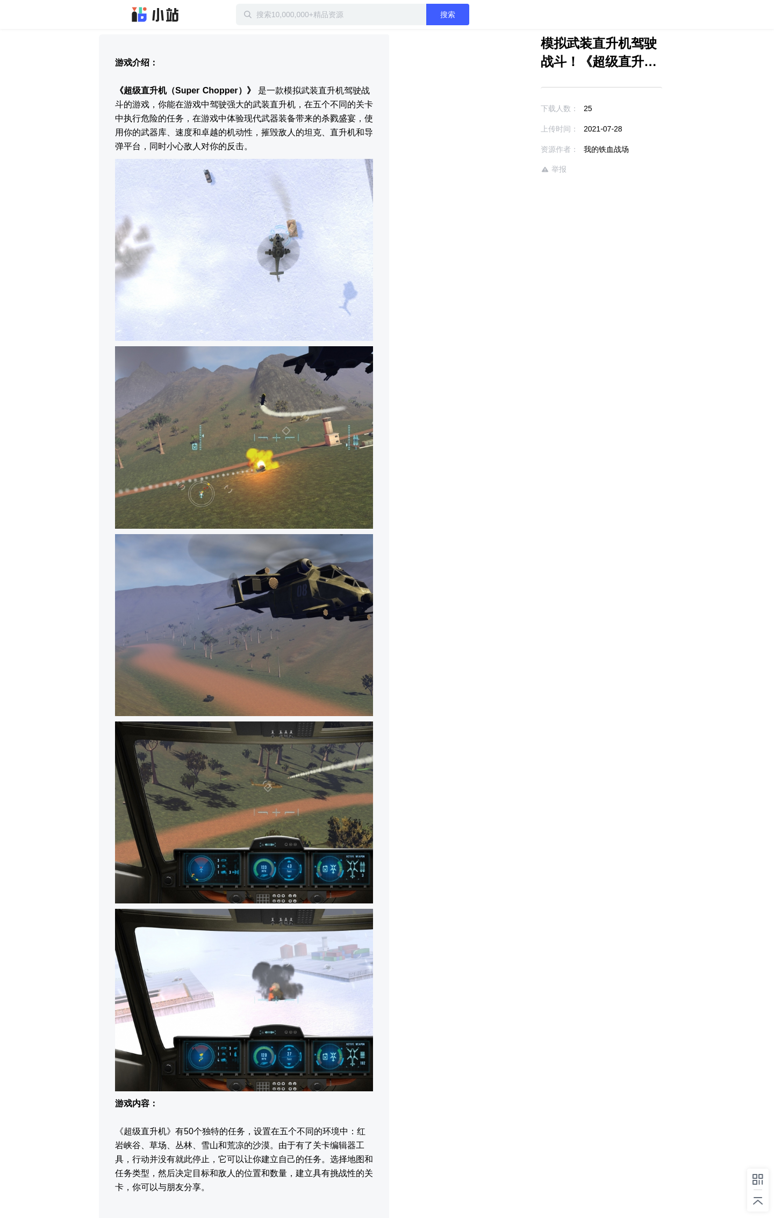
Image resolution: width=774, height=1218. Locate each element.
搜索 (447, 14)
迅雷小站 (155, 14)
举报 (554, 169)
